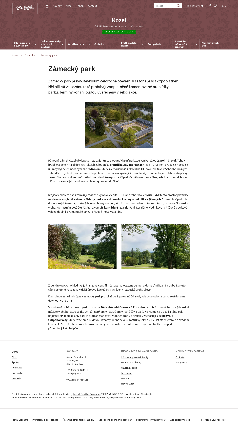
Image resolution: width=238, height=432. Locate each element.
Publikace (17, 368)
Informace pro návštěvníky (134, 358)
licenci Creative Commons (86, 395)
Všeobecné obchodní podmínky (119, 421)
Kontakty (16, 379)
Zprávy (15, 363)
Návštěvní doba (129, 369)
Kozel (119, 20)
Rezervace (126, 374)
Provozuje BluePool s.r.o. (213, 421)
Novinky (57, 5)
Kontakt (92, 5)
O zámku (180, 358)
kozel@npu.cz (73, 374)
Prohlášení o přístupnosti (47, 421)
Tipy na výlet (127, 384)
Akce (69, 5)
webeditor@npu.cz (186, 421)
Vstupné (125, 379)
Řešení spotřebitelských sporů (81, 421)
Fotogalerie (181, 363)
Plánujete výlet (196, 5)
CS (223, 5)
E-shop (80, 5)
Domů (15, 353)
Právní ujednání (20, 421)
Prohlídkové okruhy (131, 363)
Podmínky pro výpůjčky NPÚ (156, 421)
